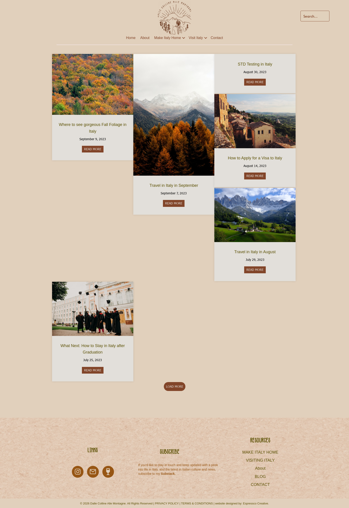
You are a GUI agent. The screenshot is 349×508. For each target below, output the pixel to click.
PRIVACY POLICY (167, 503)
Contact (217, 38)
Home (131, 38)
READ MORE (93, 149)
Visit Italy (196, 38)
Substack (168, 473)
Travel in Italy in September (174, 185)
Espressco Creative (255, 503)
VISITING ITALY (260, 460)
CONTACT (260, 484)
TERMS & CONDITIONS (197, 503)
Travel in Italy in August (255, 252)
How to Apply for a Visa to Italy (255, 158)
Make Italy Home (167, 38)
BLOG (260, 476)
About (145, 38)
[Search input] (314, 16)
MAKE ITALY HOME (260, 452)
